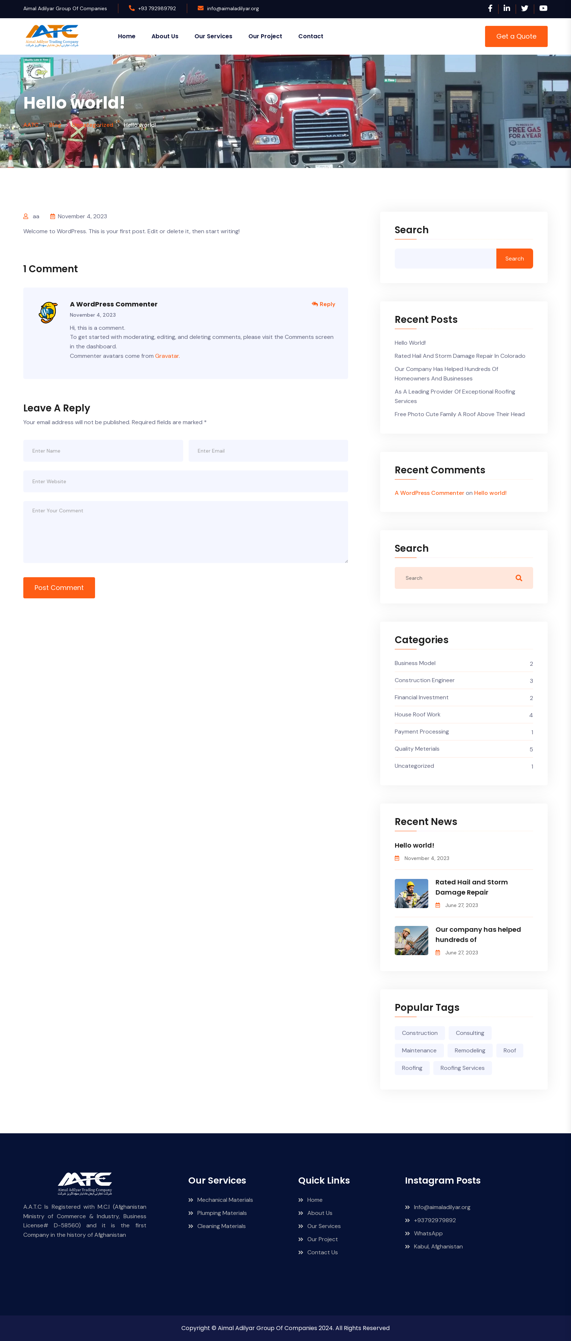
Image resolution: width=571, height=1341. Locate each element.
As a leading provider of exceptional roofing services (455, 396)
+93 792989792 (157, 8)
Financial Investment (422, 697)
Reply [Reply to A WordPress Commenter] (323, 304)
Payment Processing (422, 731)
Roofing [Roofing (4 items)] (412, 1068)
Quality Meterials (417, 748)
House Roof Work (418, 714)
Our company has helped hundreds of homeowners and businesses (446, 373)
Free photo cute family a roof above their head (460, 414)
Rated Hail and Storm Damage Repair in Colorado (460, 356)
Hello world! (410, 343)
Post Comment (59, 587)
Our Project (265, 36)
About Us (164, 36)
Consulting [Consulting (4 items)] (470, 1033)
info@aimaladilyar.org (233, 8)
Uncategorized (414, 766)
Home (126, 36)
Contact (310, 36)
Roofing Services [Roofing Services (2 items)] (463, 1068)
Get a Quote (516, 36)
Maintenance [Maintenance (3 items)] (419, 1050)
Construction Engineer (425, 680)
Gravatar (167, 356)
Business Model (415, 663)
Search (412, 230)
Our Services (213, 36)
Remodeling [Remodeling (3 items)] (470, 1050)
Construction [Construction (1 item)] (420, 1033)
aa (36, 216)
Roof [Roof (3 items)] (510, 1050)
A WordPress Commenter (114, 304)
